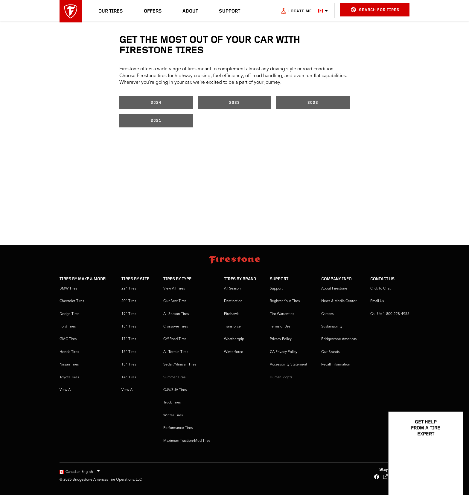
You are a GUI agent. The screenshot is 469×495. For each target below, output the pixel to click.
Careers (327, 314)
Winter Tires (173, 415)
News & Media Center (339, 301)
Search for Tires (375, 9)
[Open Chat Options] (452, 473)
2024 (156, 103)
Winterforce (233, 352)
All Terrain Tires (175, 352)
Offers (153, 11)
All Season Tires (176, 314)
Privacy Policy (281, 339)
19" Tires (128, 314)
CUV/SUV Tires (175, 390)
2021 (156, 121)
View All (66, 390)
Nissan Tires (69, 364)
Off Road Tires (174, 339)
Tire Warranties (282, 314)
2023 (234, 103)
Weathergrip (234, 339)
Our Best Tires (174, 301)
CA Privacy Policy (283, 352)
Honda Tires (69, 352)
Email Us (377, 301)
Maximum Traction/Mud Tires (186, 441)
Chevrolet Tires (72, 301)
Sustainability (331, 326)
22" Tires (128, 288)
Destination (233, 301)
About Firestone (334, 288)
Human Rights (281, 377)
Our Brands (330, 352)
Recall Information (335, 364)
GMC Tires (68, 339)
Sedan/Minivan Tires (179, 364)
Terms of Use (280, 326)
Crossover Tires (175, 326)
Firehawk (231, 314)
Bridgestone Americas (339, 339)
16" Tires (128, 352)
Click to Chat (380, 288)
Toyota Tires (69, 377)
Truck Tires (172, 402)
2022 (312, 103)
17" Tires (128, 339)
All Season (232, 288)
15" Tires (128, 364)
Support (229, 11)
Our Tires (110, 11)
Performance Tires (178, 428)
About (190, 11)
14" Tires (128, 377)
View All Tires (174, 288)
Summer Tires (174, 377)
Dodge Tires (69, 314)
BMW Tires (68, 288)
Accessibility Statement (288, 364)
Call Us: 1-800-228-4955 (389, 314)
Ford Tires (68, 326)
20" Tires (128, 301)
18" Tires (128, 326)
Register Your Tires (285, 301)
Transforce (232, 326)
